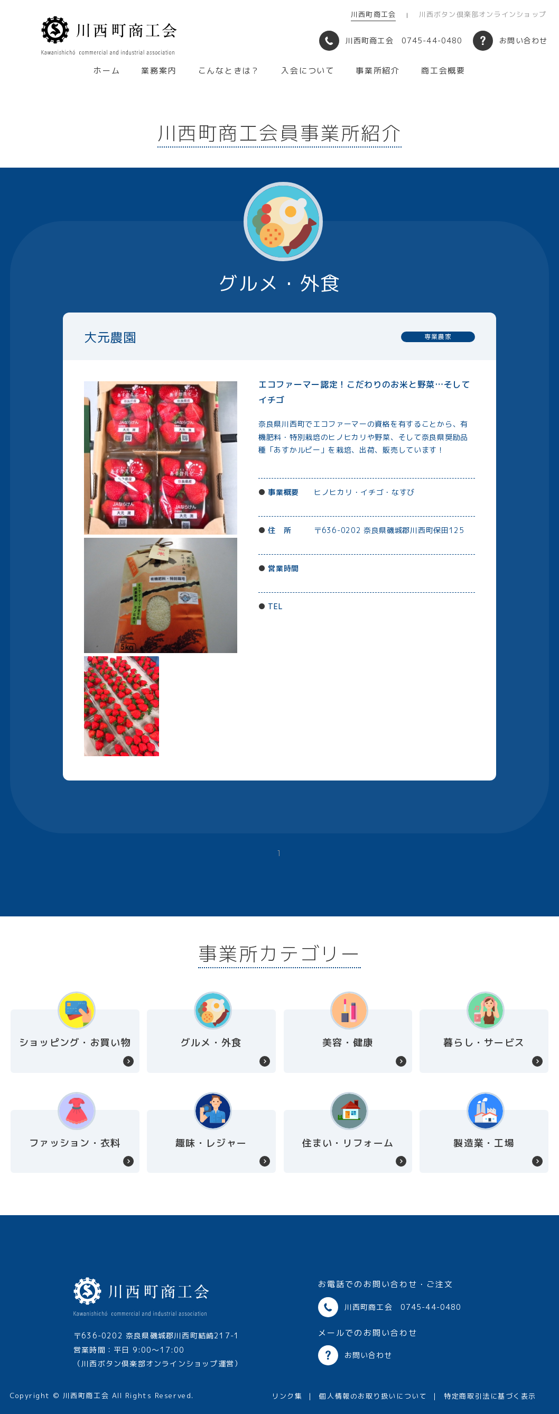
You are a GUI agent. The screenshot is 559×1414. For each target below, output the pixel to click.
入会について (307, 71)
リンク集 (287, 1396)
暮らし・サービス (484, 1042)
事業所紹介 (378, 71)
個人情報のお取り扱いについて (373, 1396)
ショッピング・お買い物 (75, 1042)
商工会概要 (443, 71)
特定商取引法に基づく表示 (490, 1396)
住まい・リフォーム (348, 1143)
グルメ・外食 (211, 1042)
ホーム (107, 71)
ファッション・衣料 (74, 1143)
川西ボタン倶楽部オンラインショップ (482, 14)
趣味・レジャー (211, 1143)
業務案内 (158, 71)
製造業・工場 (484, 1143)
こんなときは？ (229, 71)
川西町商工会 (373, 14)
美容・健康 (347, 1042)
